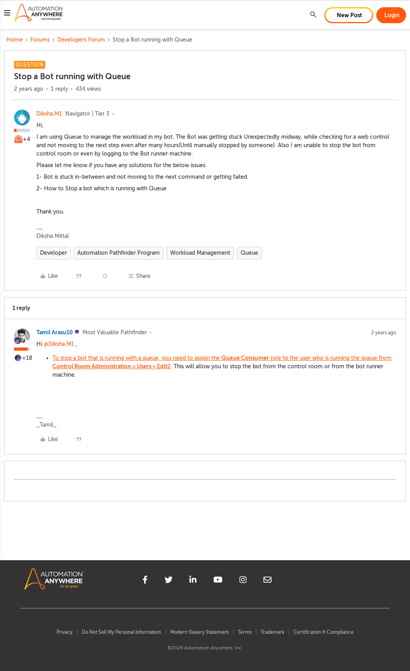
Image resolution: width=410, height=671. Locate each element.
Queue (249, 253)
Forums (40, 40)
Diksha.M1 (49, 114)
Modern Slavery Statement (199, 632)
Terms (244, 632)
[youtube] (218, 581)
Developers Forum (81, 40)
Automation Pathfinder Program (118, 253)
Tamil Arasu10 (54, 332)
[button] (7, 14)
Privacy (64, 632)
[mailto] (267, 581)
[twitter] (169, 581)
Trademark (272, 632)
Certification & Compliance (323, 632)
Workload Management (200, 253)
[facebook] (145, 581)
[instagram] (243, 581)
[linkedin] (193, 581)
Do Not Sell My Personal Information (121, 632)
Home (14, 40)
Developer (53, 253)
